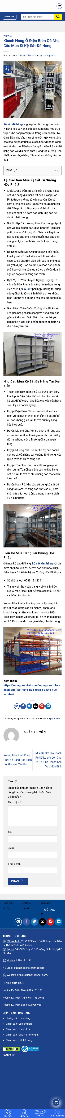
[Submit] (58, 17)
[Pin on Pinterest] (42, 706)
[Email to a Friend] (35, 706)
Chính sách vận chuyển (19, 1023)
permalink (55, 718)
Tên (10, 832)
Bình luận (14, 802)
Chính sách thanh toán (18, 1029)
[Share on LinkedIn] (48, 706)
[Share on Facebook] (23, 706)
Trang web (14, 864)
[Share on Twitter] (29, 706)
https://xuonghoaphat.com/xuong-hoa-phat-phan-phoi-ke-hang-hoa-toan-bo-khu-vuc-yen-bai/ (31, 690)
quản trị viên (47, 56)
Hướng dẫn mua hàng (18, 1018)
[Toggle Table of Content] (54, 170)
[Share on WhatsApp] (17, 706)
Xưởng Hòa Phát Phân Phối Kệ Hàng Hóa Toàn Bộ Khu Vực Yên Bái (17, 760)
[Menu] (10, 17)
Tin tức (7, 36)
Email (11, 848)
